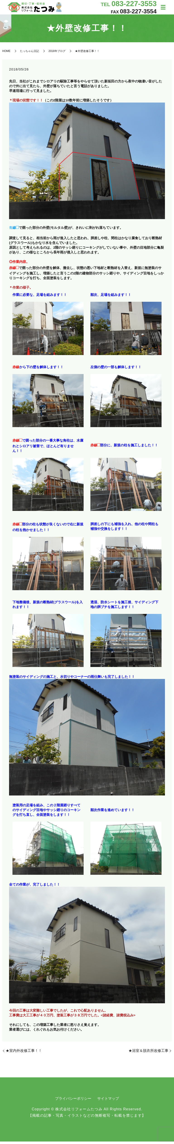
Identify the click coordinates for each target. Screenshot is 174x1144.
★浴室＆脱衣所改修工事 (148, 1053)
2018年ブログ (56, 53)
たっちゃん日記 (29, 53)
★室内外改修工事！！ (24, 1053)
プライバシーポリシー (73, 1101)
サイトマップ (108, 1101)
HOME (6, 53)
